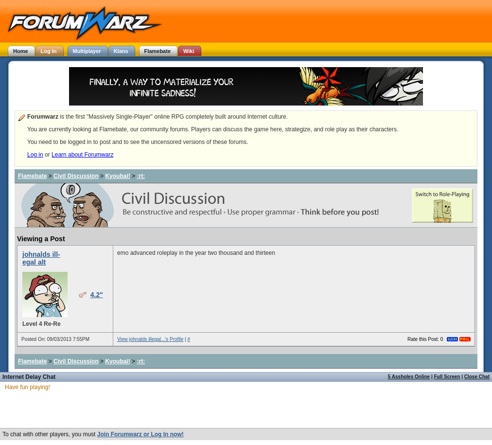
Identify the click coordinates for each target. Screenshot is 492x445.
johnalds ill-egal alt (41, 258)
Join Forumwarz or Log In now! (140, 434)
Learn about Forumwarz (82, 154)
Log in (35, 154)
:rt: (141, 176)
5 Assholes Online (409, 376)
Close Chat (477, 376)
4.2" (96, 295)
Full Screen (447, 376)
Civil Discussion (76, 176)
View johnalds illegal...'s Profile (150, 339)
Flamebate (32, 176)
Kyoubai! (117, 176)
